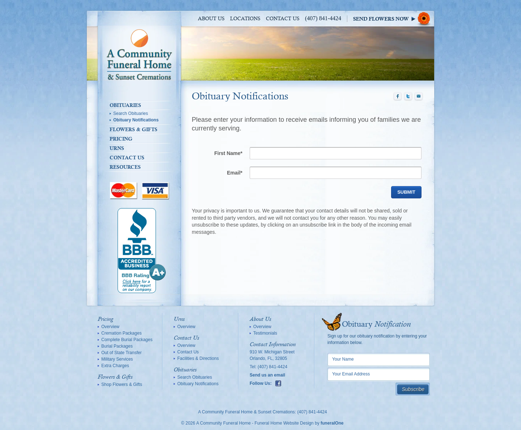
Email (418, 96)
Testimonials (265, 333)
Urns (117, 148)
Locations (245, 18)
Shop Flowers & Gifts (121, 384)
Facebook (397, 96)
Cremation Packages (121, 333)
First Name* (228, 153)
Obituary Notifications (135, 119)
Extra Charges (115, 365)
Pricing (121, 139)
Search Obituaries (130, 113)
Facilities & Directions (198, 358)
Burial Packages (117, 346)
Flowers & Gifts (133, 129)
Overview (110, 326)
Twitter (408, 96)
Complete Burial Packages (126, 339)
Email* (234, 173)
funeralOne (332, 423)
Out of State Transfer (121, 352)
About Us (211, 18)
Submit (406, 192)
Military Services (117, 359)
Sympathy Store (393, 18)
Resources (125, 167)
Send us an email (267, 375)
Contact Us (283, 18)
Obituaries (125, 105)
